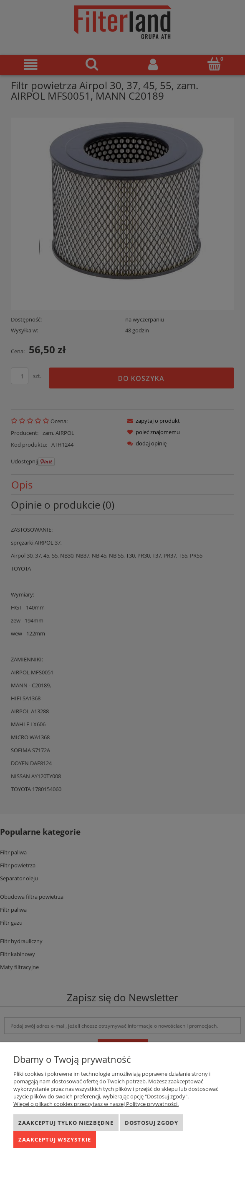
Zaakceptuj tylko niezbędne (66, 1122)
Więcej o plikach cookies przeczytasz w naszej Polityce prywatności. (96, 1104)
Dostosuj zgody (151, 1122)
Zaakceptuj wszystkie (54, 1139)
